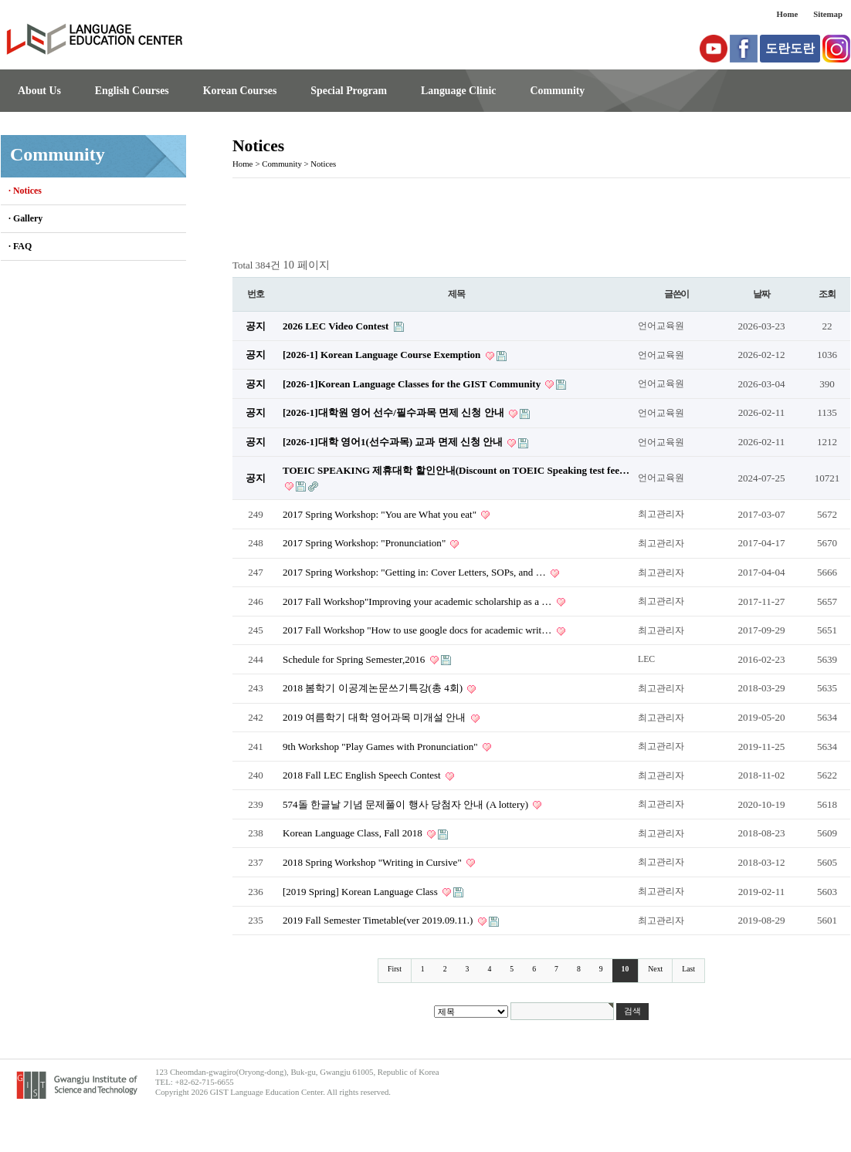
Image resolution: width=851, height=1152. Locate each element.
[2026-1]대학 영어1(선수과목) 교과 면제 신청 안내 (394, 442)
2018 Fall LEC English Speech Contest (363, 775)
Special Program (348, 90)
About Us (39, 90)
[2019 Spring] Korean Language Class (361, 891)
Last (688, 969)
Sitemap (828, 14)
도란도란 (790, 48)
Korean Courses (240, 90)
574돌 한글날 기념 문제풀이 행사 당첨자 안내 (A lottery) (407, 804)
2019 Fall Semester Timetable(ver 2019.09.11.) (379, 920)
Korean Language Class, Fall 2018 (354, 833)
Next (655, 969)
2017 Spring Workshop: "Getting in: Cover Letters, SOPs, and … (415, 572)
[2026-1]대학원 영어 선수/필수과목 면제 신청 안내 (395, 412)
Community (557, 90)
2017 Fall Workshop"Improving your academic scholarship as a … (418, 601)
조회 (827, 294)
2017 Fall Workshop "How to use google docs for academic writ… (418, 630)
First (395, 969)
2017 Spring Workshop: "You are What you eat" (381, 514)
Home (787, 14)
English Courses (132, 90)
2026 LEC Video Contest (337, 326)
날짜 (761, 294)
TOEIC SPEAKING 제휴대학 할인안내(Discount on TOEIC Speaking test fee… (456, 470)
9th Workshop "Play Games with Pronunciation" (381, 746)
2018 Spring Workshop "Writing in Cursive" (373, 862)
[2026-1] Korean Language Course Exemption (383, 354)
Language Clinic (458, 90)
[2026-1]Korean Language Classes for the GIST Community (413, 384)
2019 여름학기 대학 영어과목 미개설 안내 (376, 717)
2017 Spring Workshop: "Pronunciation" (365, 543)
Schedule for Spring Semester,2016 (355, 659)
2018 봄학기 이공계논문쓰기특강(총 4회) (374, 688)
